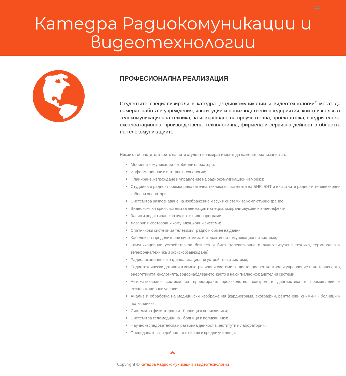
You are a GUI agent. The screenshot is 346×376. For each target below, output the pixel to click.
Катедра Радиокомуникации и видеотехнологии (185, 364)
